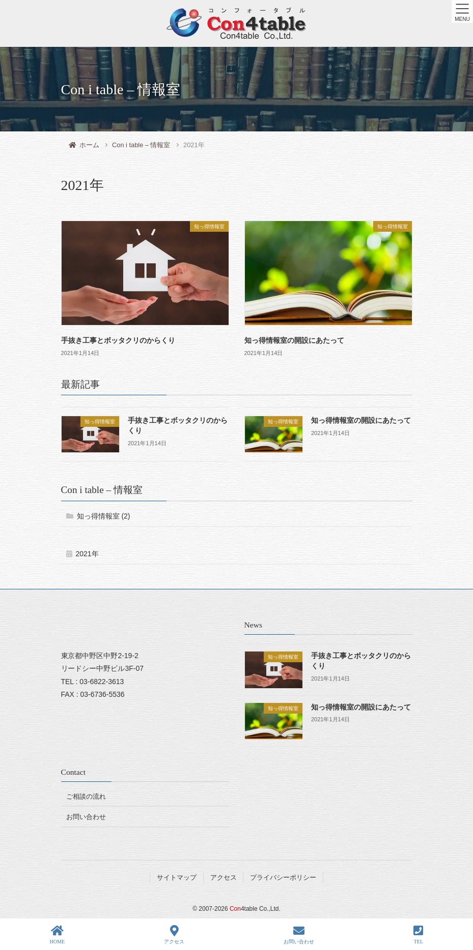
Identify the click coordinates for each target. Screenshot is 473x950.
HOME (57, 934)
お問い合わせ (86, 817)
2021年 (87, 554)
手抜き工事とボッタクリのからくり (118, 340)
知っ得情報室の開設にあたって (294, 340)
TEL (418, 934)
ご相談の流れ (86, 796)
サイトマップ (177, 877)
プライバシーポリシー (283, 877)
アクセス (223, 877)
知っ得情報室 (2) (103, 516)
